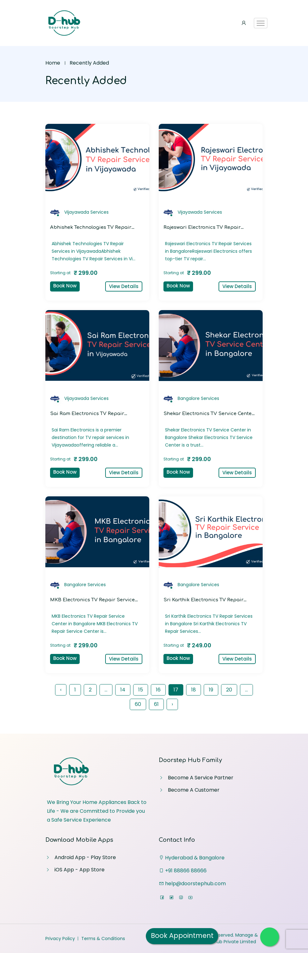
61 (156, 704)
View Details (124, 286)
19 (211, 689)
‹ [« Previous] (60, 689)
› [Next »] (172, 704)
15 (140, 689)
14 (122, 689)
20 (229, 689)
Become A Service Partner (200, 777)
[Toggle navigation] (260, 23)
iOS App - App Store (79, 869)
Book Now (65, 285)
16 (158, 689)
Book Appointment (182, 935)
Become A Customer (194, 790)
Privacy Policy (60, 938)
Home (52, 62)
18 (193, 689)
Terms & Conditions (103, 938)
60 (138, 704)
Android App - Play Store (85, 857)
